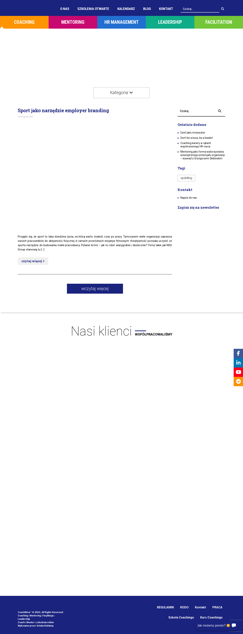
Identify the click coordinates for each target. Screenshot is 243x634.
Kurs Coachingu (211, 617)
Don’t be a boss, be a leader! (196, 137)
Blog (147, 9)
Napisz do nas (188, 197)
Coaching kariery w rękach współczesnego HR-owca (195, 145)
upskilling (186, 178)
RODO (184, 607)
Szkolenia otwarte (93, 9)
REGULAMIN (165, 607)
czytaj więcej (32, 261)
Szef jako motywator (192, 132)
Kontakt (166, 9)
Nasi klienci (121, 331)
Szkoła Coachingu (181, 617)
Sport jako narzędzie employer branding (63, 111)
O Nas (64, 9)
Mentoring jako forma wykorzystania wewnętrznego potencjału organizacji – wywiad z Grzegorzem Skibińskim (202, 155)
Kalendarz (126, 9)
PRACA (217, 607)
